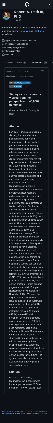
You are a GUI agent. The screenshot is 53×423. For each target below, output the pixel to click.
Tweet (42, 71)
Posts (21, 62)
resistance (23, 72)
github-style (15, 414)
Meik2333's (6, 414)
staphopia (10, 76)
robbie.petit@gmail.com (15, 47)
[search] (4, 4)
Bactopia (24, 31)
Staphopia (39, 31)
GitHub (32, 411)
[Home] (27, 4)
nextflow (10, 72)
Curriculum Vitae (12, 51)
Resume (9, 54)
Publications (39, 62)
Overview (9, 63)
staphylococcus (26, 76)
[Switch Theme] (49, 4)
